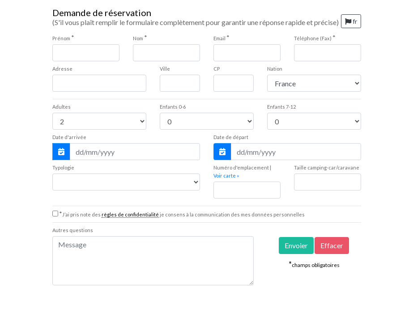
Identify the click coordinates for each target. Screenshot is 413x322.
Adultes (61, 107)
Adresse (62, 69)
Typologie (63, 167)
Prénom (63, 38)
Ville (165, 69)
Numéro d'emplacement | (242, 171)
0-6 (173, 107)
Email (221, 38)
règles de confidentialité (130, 214)
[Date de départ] (296, 151)
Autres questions (72, 230)
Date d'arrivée (69, 137)
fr (351, 21)
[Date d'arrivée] (135, 151)
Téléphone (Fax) (315, 38)
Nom (140, 38)
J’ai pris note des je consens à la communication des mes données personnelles (182, 214)
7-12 (281, 107)
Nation (274, 69)
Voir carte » (226, 175)
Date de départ (230, 137)
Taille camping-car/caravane (326, 167)
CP (216, 69)
